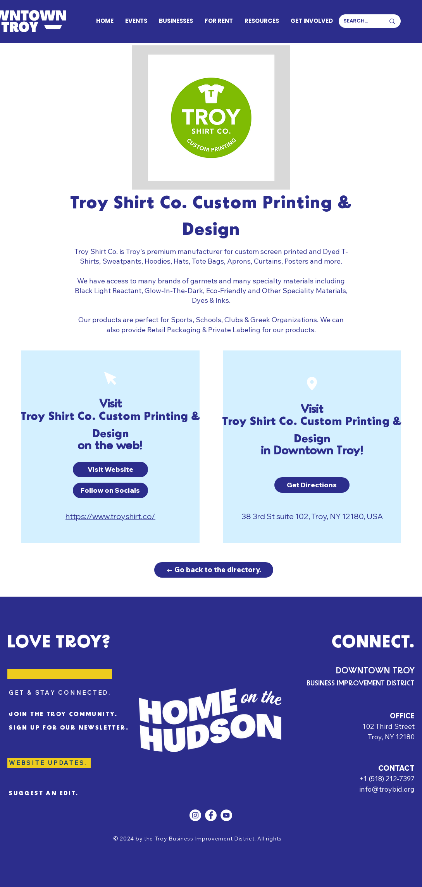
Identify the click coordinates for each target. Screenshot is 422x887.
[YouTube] (226, 815)
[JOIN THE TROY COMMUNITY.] (72, 714)
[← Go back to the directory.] (213, 570)
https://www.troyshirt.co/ (110, 516)
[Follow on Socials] (110, 490)
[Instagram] (195, 815)
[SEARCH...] (358, 21)
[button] (110, 469)
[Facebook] (211, 815)
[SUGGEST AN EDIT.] (50, 793)
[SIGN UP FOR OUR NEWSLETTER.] (71, 728)
